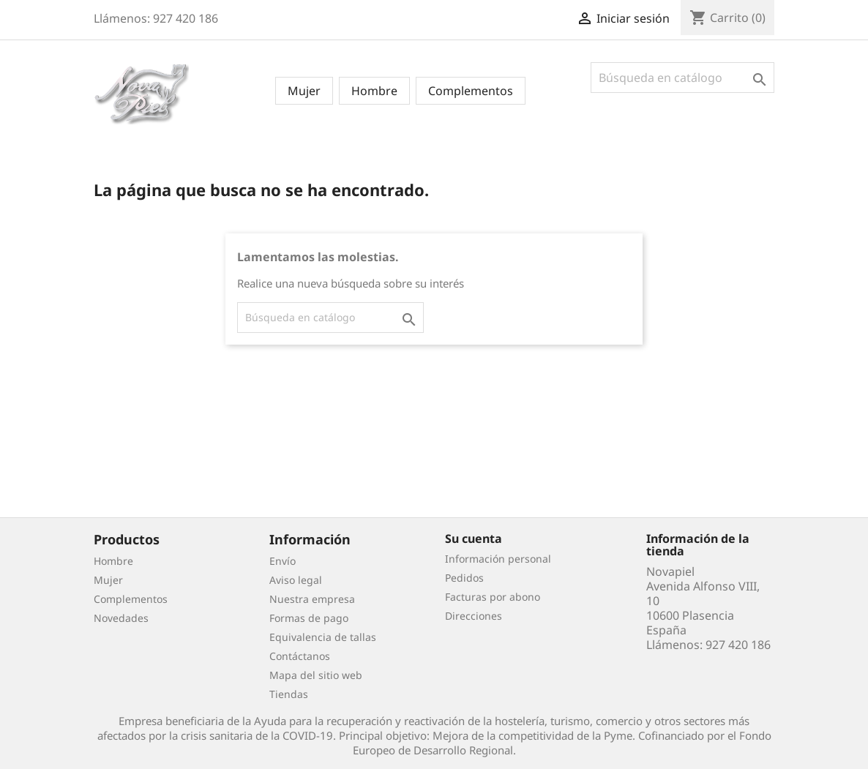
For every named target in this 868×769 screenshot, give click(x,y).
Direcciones (473, 616)
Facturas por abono (492, 597)
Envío (282, 561)
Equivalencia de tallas (322, 637)
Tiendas (288, 694)
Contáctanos (299, 656)
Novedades (121, 618)
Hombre (374, 91)
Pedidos (464, 578)
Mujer (304, 91)
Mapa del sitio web (315, 675)
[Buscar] (682, 77)
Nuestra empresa (312, 599)
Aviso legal (295, 580)
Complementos (470, 91)
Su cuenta (473, 538)
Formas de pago (308, 618)
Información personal (498, 559)
